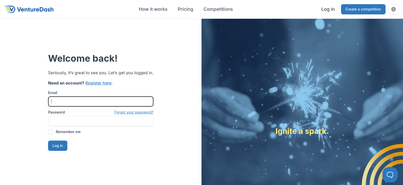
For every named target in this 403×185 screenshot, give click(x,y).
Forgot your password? (133, 112)
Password (56, 112)
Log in (328, 9)
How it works (153, 9)
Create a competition (363, 9)
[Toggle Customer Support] (390, 174)
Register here (98, 83)
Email (52, 92)
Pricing (185, 9)
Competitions (218, 9)
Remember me (68, 132)
